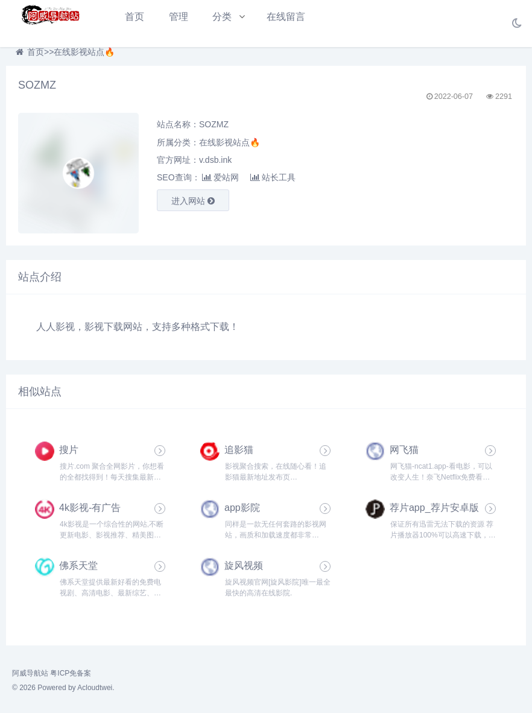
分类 (222, 16)
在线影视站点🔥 (84, 52)
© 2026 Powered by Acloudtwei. (63, 687)
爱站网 (220, 177)
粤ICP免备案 (70, 673)
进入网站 (193, 201)
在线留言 (286, 16)
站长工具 (273, 177)
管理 (178, 16)
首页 (134, 16)
